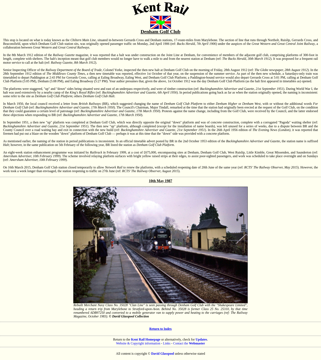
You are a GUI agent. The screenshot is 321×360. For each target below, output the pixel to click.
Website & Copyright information (138, 343)
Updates (201, 339)
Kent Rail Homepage (145, 339)
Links (166, 343)
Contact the (189, 343)
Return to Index (160, 329)
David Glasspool (162, 353)
